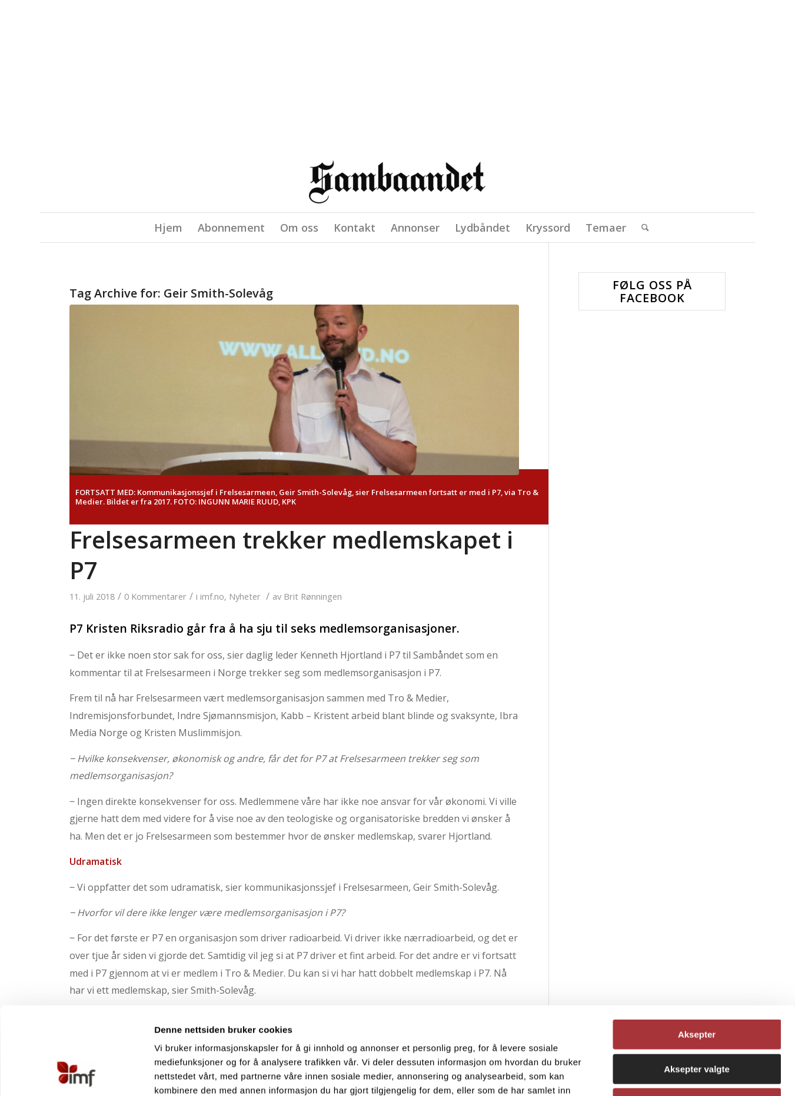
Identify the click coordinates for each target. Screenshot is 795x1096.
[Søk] (641, 227)
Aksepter (697, 952)
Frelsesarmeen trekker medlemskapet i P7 (291, 554)
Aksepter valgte (697, 987)
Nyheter (245, 596)
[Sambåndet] (397, 186)
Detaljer (607, 1073)
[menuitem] (168, 227)
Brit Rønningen (313, 596)
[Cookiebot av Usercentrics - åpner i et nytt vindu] (76, 1073)
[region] (398, 80)
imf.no (212, 596)
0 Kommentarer (155, 596)
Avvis (696, 1021)
